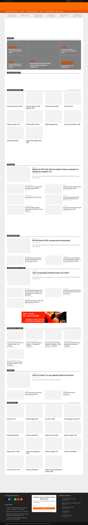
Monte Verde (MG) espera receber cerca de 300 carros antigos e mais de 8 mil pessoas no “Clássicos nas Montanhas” (33, 292)
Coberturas (35, 238)
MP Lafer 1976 (11, 419)
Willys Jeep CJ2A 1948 (51, 435)
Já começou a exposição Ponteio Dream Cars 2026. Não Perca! (68, 51)
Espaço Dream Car (28, 206)
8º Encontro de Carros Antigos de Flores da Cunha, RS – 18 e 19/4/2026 (14, 363)
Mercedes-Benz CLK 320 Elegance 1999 (67, 66)
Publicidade (81, 1)
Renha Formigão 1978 (70, 435)
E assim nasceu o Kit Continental (33, 197)
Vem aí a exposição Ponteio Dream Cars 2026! (50, 273)
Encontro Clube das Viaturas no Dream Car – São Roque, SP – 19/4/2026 (34, 344)
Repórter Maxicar (28, 195)
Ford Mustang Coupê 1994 (71, 419)
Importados (64, 63)
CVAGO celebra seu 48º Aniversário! (69, 393)
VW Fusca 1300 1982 (70, 451)
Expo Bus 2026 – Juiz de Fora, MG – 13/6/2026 (25, 15)
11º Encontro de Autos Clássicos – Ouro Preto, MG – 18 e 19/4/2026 (15, 344)
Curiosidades (65, 206)
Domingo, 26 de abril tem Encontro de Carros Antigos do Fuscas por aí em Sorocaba (72, 291)
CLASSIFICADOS (12, 402)
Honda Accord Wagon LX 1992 (33, 452)
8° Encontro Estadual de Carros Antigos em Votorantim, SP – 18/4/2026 (72, 344)
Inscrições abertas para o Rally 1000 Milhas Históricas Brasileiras (34, 301)
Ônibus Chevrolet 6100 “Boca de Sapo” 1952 (53, 470)
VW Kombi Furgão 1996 (52, 106)
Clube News (34, 373)
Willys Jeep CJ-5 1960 (13, 451)
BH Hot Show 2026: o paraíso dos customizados (51, 240)
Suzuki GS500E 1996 (13, 435)
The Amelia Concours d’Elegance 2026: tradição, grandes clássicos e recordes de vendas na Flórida (72, 259)
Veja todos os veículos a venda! (74, 402)
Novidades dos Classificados (15, 90)
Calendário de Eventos (31, 11)
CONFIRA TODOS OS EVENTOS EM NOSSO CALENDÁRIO (71, 327)
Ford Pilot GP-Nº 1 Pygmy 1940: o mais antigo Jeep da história (64, 15)
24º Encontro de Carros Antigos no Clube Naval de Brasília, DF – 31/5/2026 (77, 15)
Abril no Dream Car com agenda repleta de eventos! (53, 375)
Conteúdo (21, 11)
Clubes (41, 11)
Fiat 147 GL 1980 (50, 419)
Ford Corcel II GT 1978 (13, 469)
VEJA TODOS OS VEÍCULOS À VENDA (74, 89)
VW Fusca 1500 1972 (32, 469)
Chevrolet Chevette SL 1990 (72, 124)
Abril (10, 341)
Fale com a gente (75, 1)
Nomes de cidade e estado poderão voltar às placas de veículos (15, 65)
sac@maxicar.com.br (54, 523)
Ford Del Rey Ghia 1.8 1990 (14, 106)
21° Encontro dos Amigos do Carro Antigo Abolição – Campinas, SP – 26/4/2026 (12, 15)
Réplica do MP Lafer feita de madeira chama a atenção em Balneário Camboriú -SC (38, 15)
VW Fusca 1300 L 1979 (13, 124)
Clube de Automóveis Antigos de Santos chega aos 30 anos (33, 393)
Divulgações (27, 288)
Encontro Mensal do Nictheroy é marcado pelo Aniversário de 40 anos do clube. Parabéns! (33, 259)
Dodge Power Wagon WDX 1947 (33, 141)
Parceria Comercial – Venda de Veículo (54, 11)
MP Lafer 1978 (68, 106)
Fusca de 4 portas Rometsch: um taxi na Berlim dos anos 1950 (72, 208)
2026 (8, 341)
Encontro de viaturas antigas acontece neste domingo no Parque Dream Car (34, 209)
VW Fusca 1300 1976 (32, 435)
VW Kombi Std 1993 (12, 140)
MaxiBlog (32, 61)
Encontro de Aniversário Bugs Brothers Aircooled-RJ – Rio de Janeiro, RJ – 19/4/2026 (53, 344)
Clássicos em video (12, 47)
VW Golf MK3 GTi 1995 (32, 124)
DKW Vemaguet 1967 (51, 124)
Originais (69, 63)
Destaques (71, 62)
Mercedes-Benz (65, 62)
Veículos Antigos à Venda (11, 11)
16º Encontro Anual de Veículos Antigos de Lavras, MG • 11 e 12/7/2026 (51, 15)
